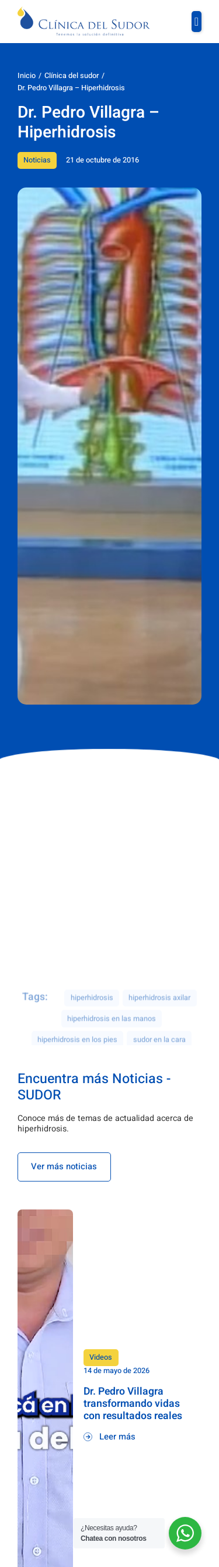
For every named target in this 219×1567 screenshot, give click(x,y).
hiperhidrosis (92, 1018)
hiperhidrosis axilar (159, 1018)
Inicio (27, 76)
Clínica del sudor (71, 76)
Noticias (37, 160)
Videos (100, 1358)
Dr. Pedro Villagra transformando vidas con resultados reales (133, 1403)
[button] (196, 21)
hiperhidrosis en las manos (111, 1039)
